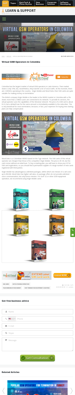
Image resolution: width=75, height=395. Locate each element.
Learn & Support (20, 10)
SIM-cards (6, 284)
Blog (3, 56)
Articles (9, 56)
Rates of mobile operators (21, 284)
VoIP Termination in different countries (37, 288)
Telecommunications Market (12, 288)
